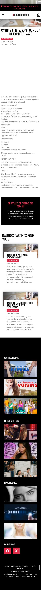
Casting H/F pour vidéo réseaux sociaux (17, 256)
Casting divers (7, 39)
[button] (3, 15)
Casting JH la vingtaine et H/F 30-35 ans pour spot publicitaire (20, 305)
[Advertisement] (20, 67)
